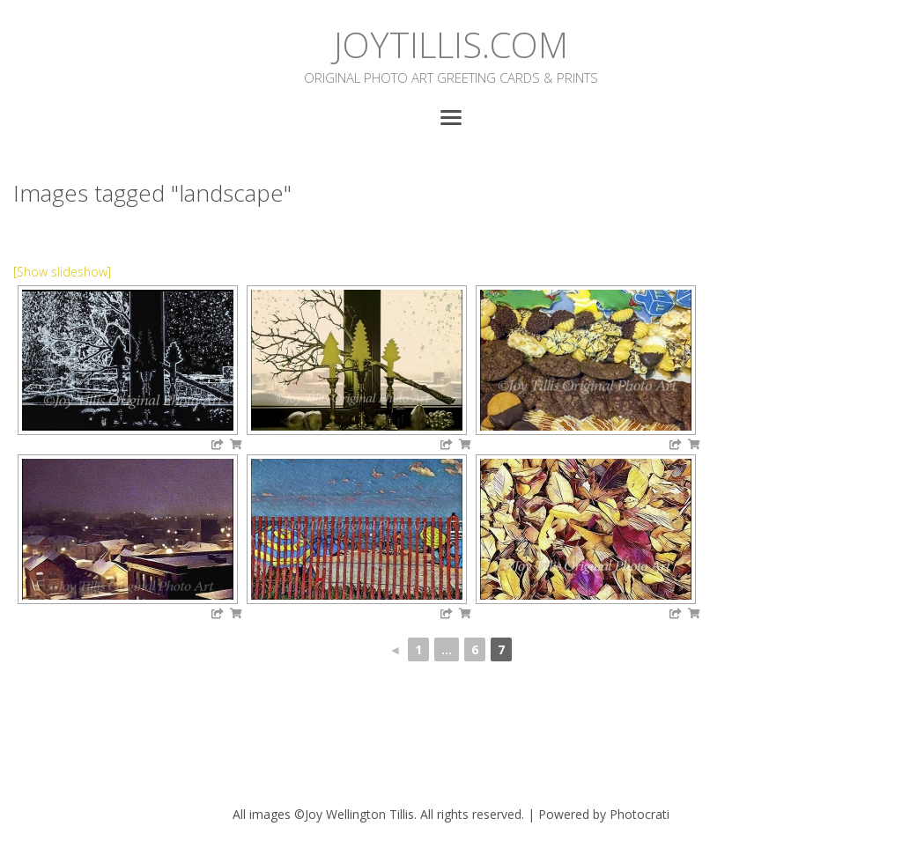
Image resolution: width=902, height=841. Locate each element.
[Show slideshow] (62, 271)
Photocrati (639, 814)
